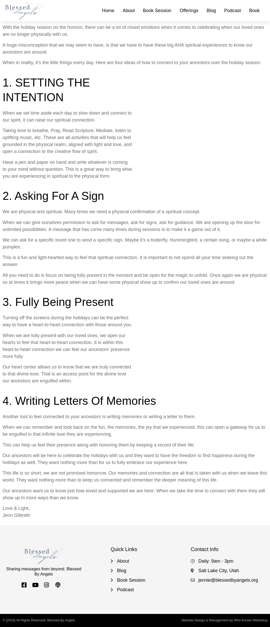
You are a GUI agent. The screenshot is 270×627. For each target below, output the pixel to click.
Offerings (189, 10)
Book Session (157, 10)
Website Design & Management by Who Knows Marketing (224, 620)
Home (108, 10)
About (129, 10)
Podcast (232, 10)
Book (254, 10)
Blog (211, 10)
